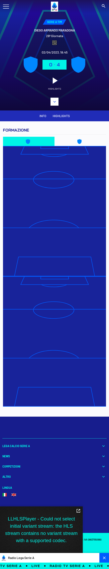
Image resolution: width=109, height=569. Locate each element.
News (54, 456)
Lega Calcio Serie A (54, 446)
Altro (54, 477)
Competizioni (54, 466)
